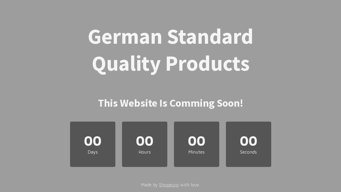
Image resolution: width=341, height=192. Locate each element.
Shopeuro (169, 184)
